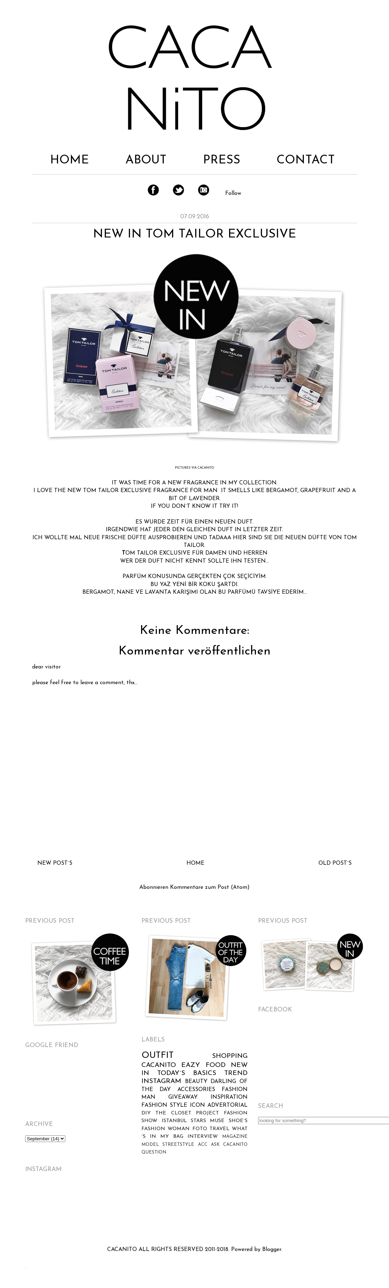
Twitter (178, 190)
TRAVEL (219, 1129)
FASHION (154, 1105)
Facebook (153, 190)
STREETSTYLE (178, 1144)
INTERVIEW (203, 1136)
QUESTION (153, 1152)
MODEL (150, 1144)
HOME (69, 160)
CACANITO (158, 1065)
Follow (233, 193)
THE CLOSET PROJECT (187, 1113)
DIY (146, 1113)
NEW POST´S (54, 863)
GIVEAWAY (183, 1097)
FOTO (199, 1129)
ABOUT (146, 160)
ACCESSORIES (196, 1089)
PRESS (221, 160)
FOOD (216, 1065)
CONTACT (306, 160)
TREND (236, 1073)
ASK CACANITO (229, 1144)
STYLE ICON (187, 1105)
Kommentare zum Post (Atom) (210, 887)
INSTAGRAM (161, 1081)
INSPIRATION (229, 1097)
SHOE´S (238, 1121)
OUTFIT (157, 1055)
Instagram (203, 190)
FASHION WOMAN (165, 1129)
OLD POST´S (335, 863)
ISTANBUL (174, 1121)
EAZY (190, 1065)
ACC (202, 1144)
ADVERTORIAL (227, 1105)
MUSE (217, 1121)
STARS (198, 1121)
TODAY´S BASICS (186, 1073)
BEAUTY (196, 1081)
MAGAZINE (235, 1136)
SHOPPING (230, 1056)
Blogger (271, 1249)
